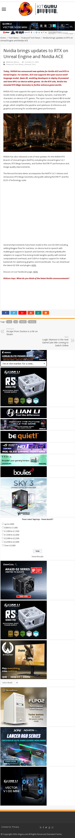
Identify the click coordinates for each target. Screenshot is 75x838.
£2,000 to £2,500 (11, 538)
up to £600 (9, 524)
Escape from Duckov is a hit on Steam (22, 332)
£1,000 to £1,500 (11, 531)
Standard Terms (54, 834)
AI (16, 322)
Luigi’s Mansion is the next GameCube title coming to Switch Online (53, 341)
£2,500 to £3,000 (11, 541)
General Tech (30, 64)
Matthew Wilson (12, 62)
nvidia (32, 322)
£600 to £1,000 (11, 527)
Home (3, 37)
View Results (38, 556)
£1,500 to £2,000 (11, 534)
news (23, 322)
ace (9, 322)
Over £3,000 (9, 545)
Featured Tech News (30, 37)
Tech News (13, 37)
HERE (33, 265)
